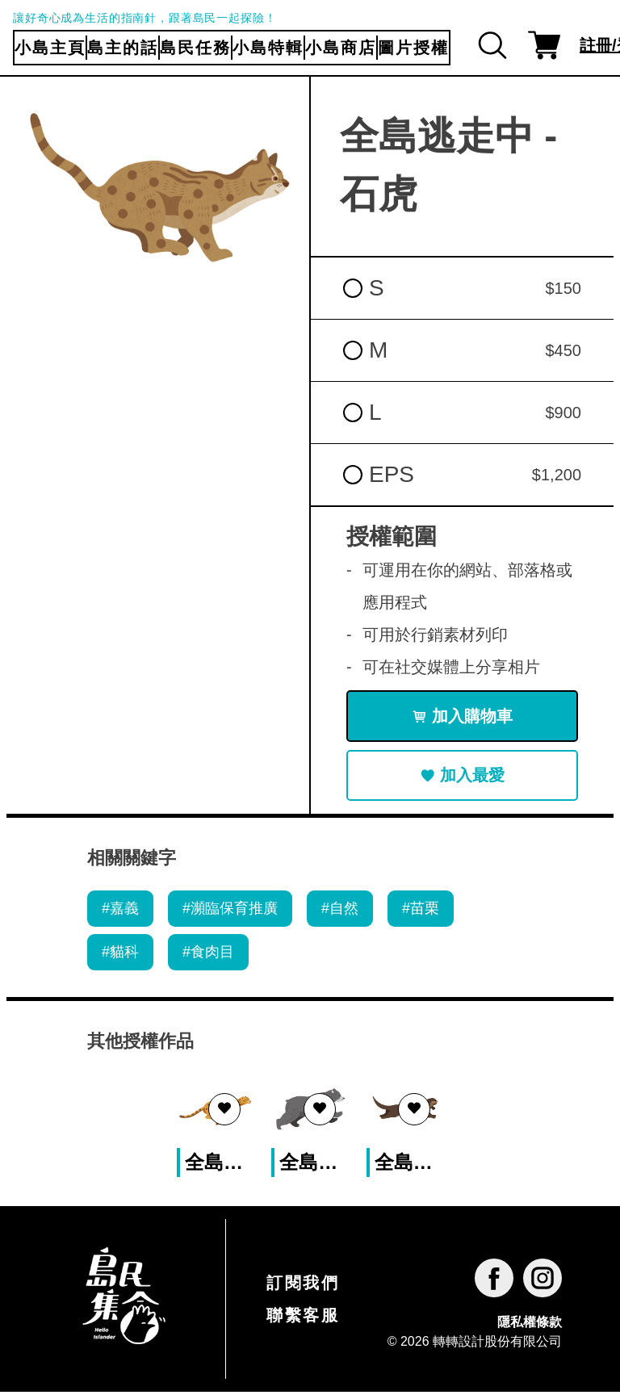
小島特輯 (268, 48)
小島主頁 (50, 48)
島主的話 (122, 48)
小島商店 (340, 48)
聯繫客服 (302, 1318)
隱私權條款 (529, 1326)
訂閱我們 (302, 1286)
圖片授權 (413, 48)
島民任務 (195, 48)
